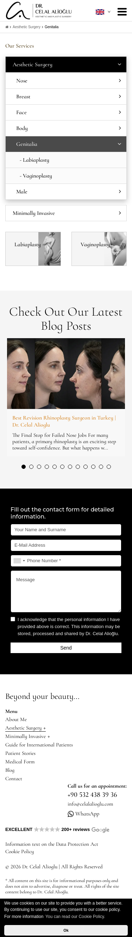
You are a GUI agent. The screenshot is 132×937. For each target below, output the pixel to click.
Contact (13, 778)
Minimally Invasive (67, 213)
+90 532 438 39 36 (92, 794)
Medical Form (19, 761)
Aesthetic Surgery (26, 27)
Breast (68, 96)
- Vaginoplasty (36, 175)
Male (68, 191)
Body (68, 128)
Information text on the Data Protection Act (51, 844)
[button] (23, 467)
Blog (9, 770)
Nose (68, 80)
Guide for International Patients (39, 744)
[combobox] (19, 560)
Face (68, 112)
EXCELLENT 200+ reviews (57, 829)
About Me (16, 719)
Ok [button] (65, 930)
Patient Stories (20, 753)
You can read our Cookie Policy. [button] (75, 916)
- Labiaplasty (34, 159)
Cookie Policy (19, 851)
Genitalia (51, 27)
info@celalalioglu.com (90, 804)
